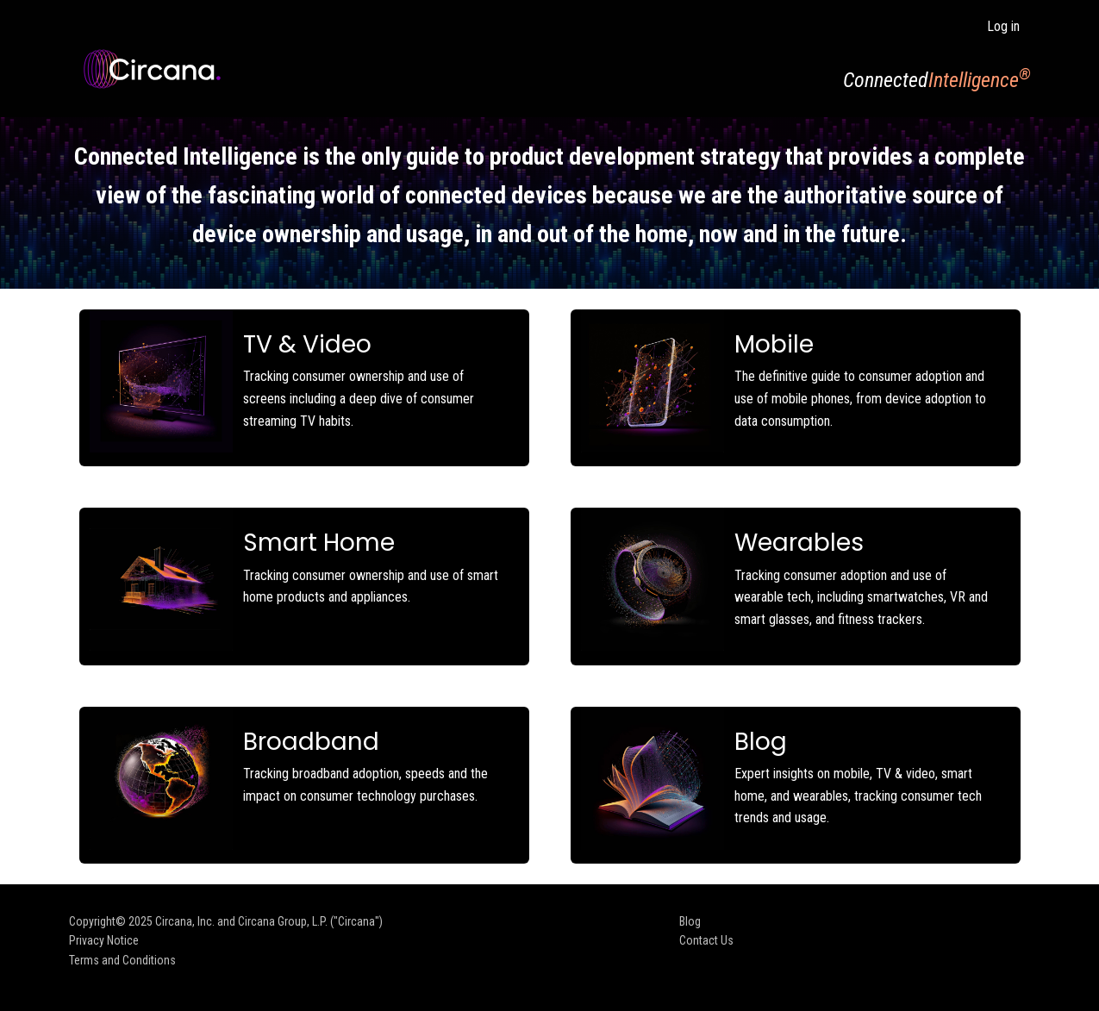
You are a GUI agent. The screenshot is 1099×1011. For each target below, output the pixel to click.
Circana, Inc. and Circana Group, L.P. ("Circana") (269, 921)
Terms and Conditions (122, 960)
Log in (1003, 26)
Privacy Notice (104, 940)
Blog (690, 921)
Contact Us (706, 940)
